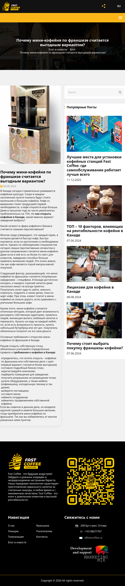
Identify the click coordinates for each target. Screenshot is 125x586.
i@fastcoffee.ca (93, 537)
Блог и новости (58, 49)
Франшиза (42, 525)
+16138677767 (93, 531)
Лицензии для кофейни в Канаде (90, 289)
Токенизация (16, 536)
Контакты (42, 536)
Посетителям (44, 531)
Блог (73, 49)
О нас (11, 525)
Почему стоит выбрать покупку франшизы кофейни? (95, 345)
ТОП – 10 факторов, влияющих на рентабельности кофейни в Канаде (95, 230)
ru (119, 6)
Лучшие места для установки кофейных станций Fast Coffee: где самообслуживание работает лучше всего (94, 166)
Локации (13, 531)
